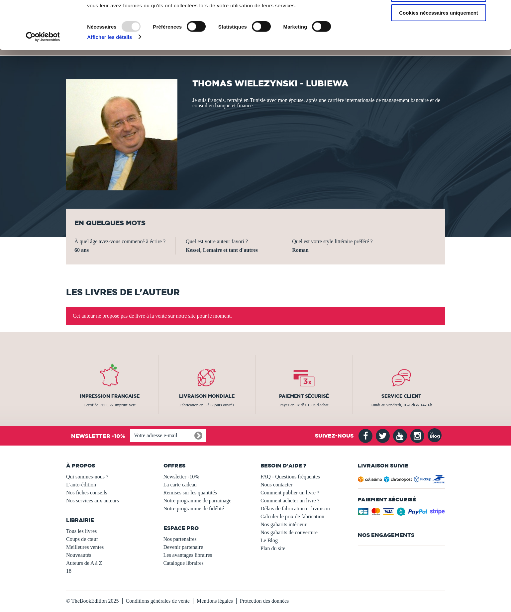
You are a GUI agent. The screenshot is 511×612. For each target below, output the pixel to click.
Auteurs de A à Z (84, 563)
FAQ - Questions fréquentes (290, 476)
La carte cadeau (180, 484)
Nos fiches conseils (86, 492)
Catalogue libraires (183, 563)
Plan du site (272, 548)
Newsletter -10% (181, 476)
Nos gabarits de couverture (289, 532)
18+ (70, 571)
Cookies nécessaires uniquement (438, 55)
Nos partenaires (180, 539)
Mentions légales (215, 601)
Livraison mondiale (207, 396)
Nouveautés (78, 555)
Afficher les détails (109, 79)
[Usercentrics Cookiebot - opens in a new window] (43, 80)
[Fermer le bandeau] (500, 10)
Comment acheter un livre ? (290, 500)
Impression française (110, 396)
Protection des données (264, 601)
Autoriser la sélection (438, 36)
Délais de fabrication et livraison (295, 508)
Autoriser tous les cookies (438, 16)
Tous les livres (81, 531)
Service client (401, 396)
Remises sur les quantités (190, 492)
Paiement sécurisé (304, 396)
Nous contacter (276, 484)
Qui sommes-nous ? (87, 476)
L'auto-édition (81, 484)
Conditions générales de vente (158, 601)
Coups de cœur (82, 539)
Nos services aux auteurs (92, 500)
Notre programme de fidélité (193, 508)
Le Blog (269, 540)
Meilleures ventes (85, 547)
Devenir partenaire (183, 547)
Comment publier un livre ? (289, 492)
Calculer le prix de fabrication (292, 516)
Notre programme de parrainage (197, 500)
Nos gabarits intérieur (283, 524)
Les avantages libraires (187, 555)
